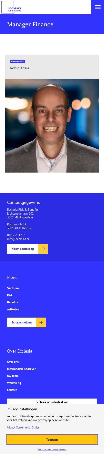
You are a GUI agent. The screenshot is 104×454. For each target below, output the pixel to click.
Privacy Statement (18, 427)
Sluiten (36, 427)
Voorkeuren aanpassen (52, 449)
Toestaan (52, 440)
